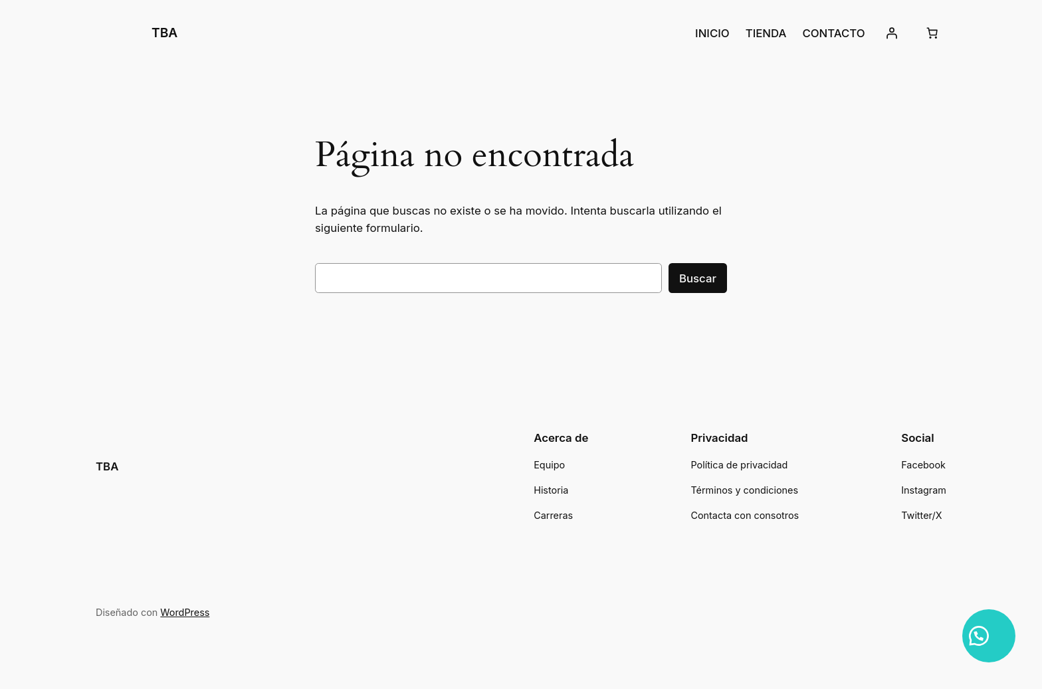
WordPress (184, 612)
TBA (164, 33)
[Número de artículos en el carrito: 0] (932, 33)
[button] (988, 635)
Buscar (697, 278)
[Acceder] (892, 33)
